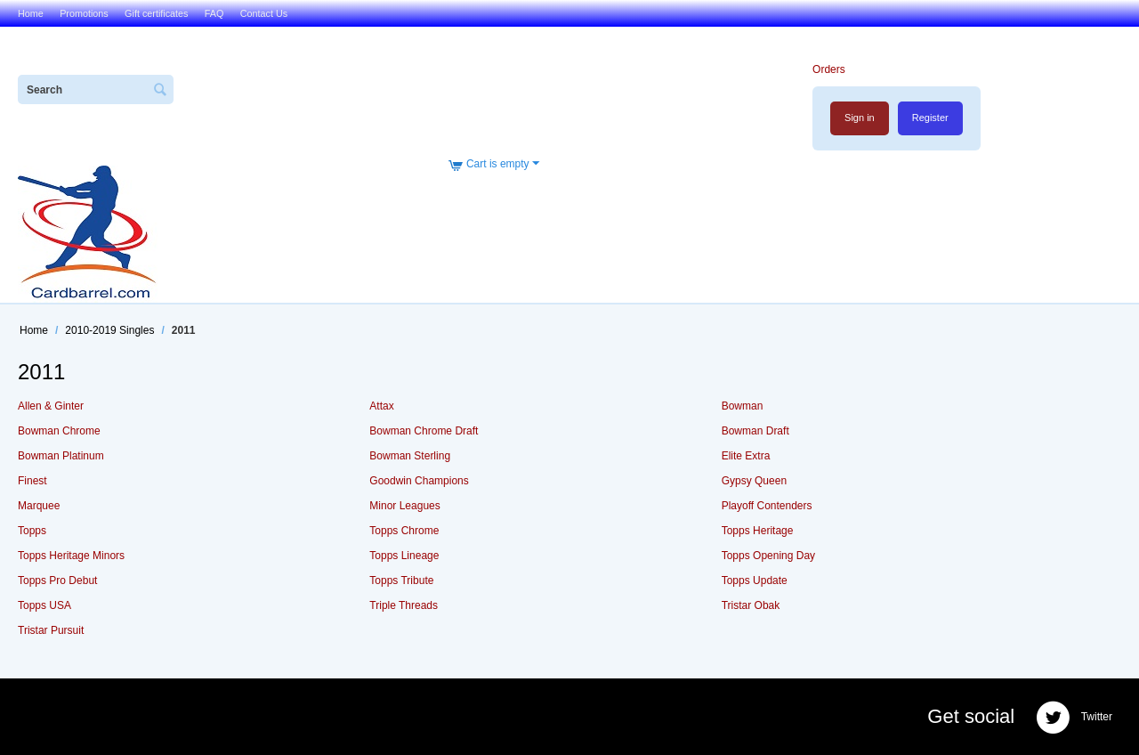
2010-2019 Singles (109, 330)
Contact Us (263, 13)
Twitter (1074, 718)
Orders (828, 69)
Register (930, 117)
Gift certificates (156, 13)
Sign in (859, 117)
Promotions (84, 13)
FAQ (214, 13)
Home (31, 13)
